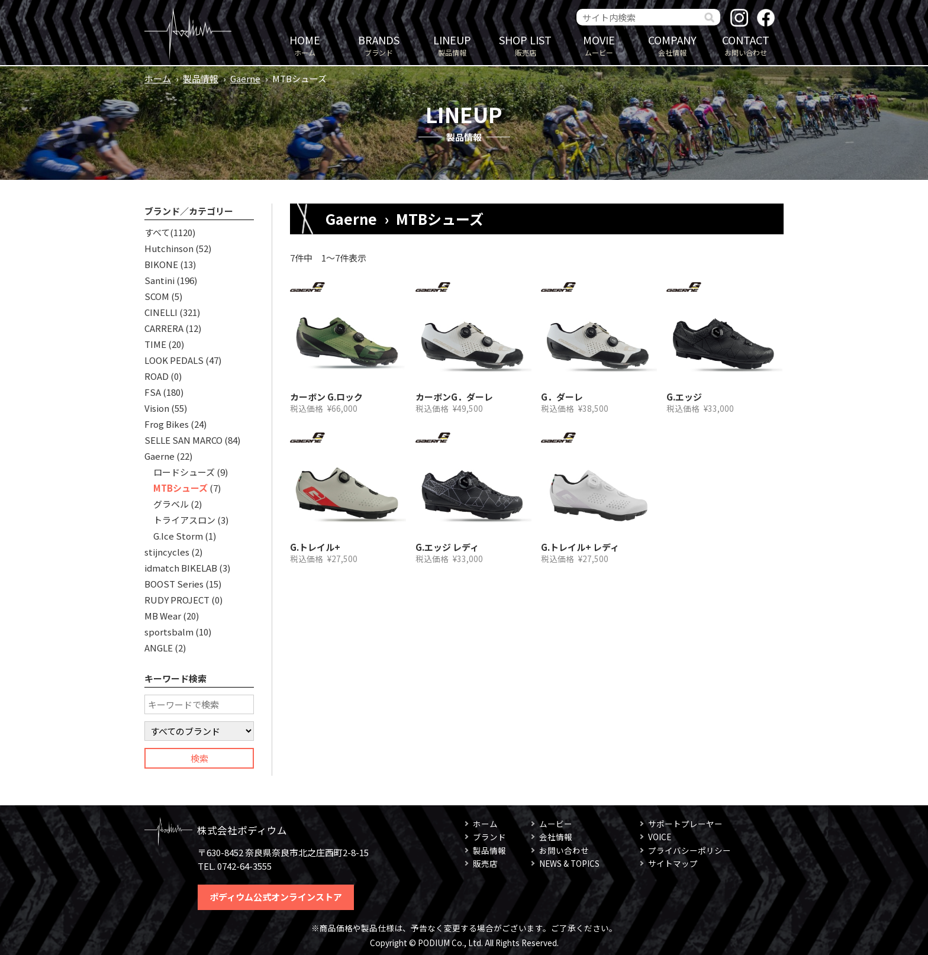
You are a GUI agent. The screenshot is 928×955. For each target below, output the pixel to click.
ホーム (304, 44)
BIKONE (161, 264)
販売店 (525, 44)
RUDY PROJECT (177, 599)
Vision (156, 408)
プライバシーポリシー (689, 850)
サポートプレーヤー (685, 824)
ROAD (156, 376)
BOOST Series (174, 583)
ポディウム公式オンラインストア (276, 897)
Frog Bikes (166, 424)
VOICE (659, 837)
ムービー (599, 44)
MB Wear (162, 615)
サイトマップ (673, 863)
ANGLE (158, 647)
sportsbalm (169, 631)
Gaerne (245, 78)
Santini (159, 280)
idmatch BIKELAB (180, 568)
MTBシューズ (180, 488)
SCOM (156, 296)
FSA (152, 392)
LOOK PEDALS (174, 360)
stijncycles (166, 552)
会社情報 (672, 44)
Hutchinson (169, 248)
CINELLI (161, 312)
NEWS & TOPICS (569, 863)
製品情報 (452, 44)
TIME (155, 344)
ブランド (378, 44)
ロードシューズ (184, 472)
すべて (157, 232)
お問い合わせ (745, 44)
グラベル (171, 504)
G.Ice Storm (178, 536)
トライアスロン (184, 520)
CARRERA (163, 328)
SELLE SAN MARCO (183, 440)
